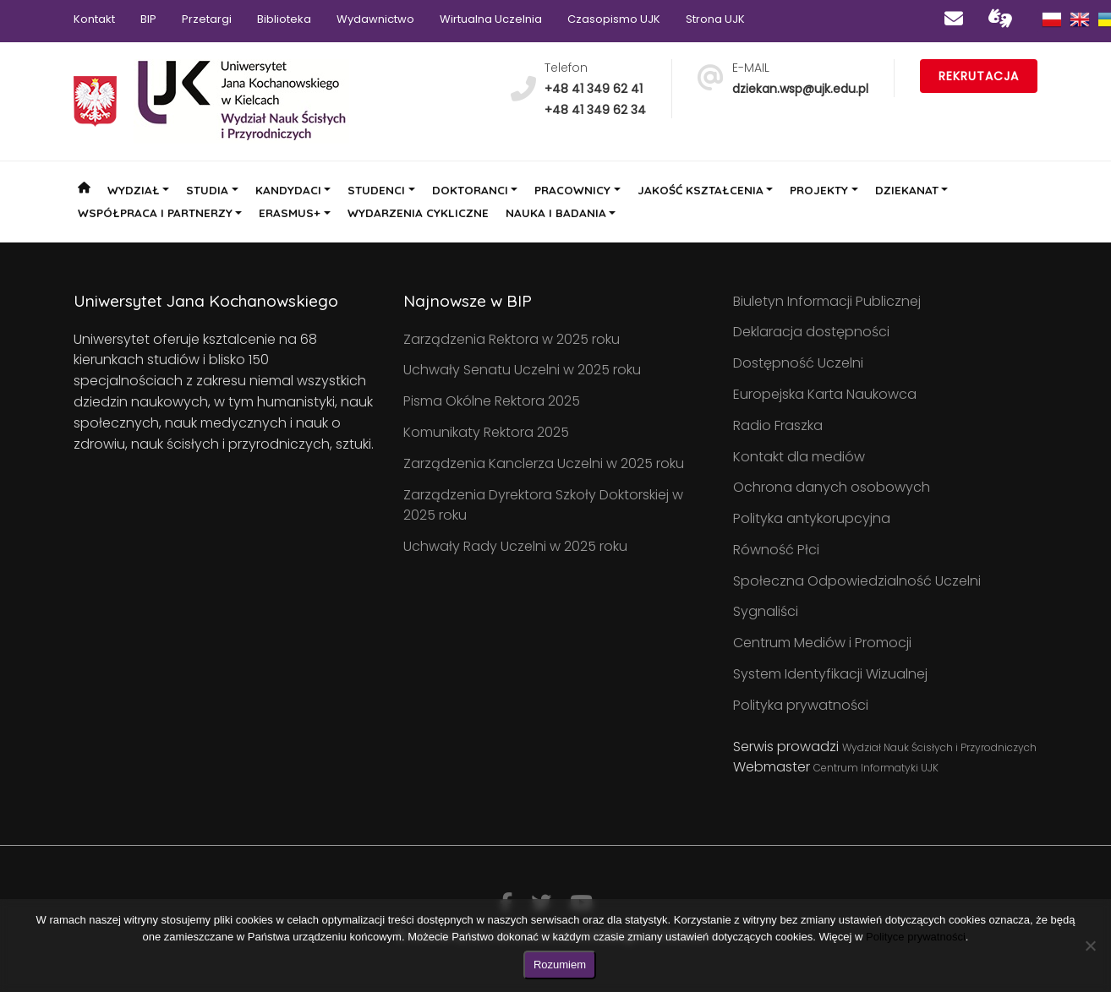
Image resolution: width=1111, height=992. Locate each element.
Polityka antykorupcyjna (811, 518)
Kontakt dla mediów (799, 456)
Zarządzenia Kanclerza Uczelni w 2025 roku (543, 463)
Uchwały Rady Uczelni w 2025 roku (515, 546)
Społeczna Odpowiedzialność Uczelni (857, 581)
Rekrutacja (979, 76)
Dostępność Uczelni (798, 363)
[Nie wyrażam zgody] (1089, 945)
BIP (148, 19)
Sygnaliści (765, 611)
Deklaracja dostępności (811, 331)
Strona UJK (715, 19)
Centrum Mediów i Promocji (822, 642)
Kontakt (94, 19)
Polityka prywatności (800, 705)
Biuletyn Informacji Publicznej (827, 301)
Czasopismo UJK (613, 19)
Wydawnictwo (375, 19)
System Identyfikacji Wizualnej (830, 674)
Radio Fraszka (778, 425)
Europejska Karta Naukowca (825, 394)
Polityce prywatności (916, 936)
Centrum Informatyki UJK (876, 767)
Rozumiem (560, 964)
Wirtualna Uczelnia (491, 19)
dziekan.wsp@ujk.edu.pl (800, 88)
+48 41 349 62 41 (594, 88)
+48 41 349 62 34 (595, 109)
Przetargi (207, 19)
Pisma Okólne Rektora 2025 (491, 401)
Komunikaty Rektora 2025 (486, 432)
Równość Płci (776, 549)
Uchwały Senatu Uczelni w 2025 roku (522, 369)
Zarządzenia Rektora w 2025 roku (511, 339)
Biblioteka (284, 19)
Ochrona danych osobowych (831, 487)
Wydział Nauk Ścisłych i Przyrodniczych (939, 747)
